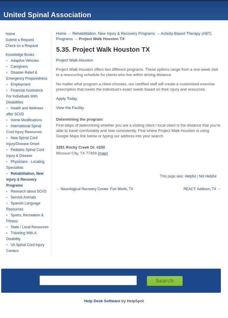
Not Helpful (207, 176)
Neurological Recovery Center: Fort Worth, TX (97, 189)
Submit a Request (20, 40)
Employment (21, 84)
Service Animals (23, 197)
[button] (66, 98)
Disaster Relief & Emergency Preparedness (27, 75)
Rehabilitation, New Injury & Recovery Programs (25, 179)
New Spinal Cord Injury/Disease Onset (22, 141)
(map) (103, 153)
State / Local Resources (29, 227)
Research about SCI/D (28, 191)
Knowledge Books (20, 55)
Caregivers (19, 66)
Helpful (190, 176)
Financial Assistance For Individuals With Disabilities (24, 96)
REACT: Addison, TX (199, 189)
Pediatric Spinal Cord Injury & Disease (25, 153)
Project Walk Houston (74, 60)
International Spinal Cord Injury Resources (24, 129)
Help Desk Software (102, 301)
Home (10, 34)
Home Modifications (26, 120)
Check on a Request (22, 46)
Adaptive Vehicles (25, 61)
